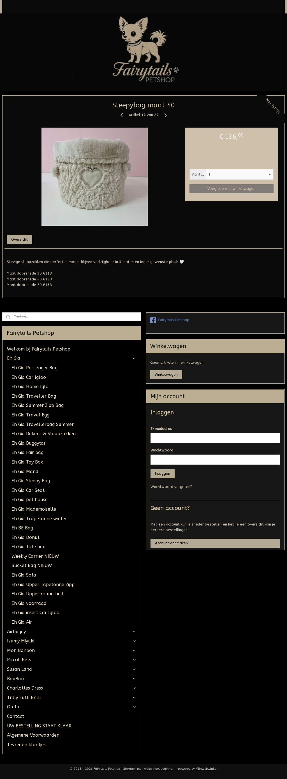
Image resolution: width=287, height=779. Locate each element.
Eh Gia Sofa (23, 575)
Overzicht (19, 239)
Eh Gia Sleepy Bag (30, 480)
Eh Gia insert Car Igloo (35, 612)
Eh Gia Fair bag (27, 452)
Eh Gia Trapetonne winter (39, 518)
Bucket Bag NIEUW (31, 565)
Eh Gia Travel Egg (30, 415)
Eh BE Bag (22, 528)
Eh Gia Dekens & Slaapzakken (43, 433)
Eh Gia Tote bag (28, 546)
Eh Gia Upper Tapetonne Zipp (43, 584)
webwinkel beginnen (159, 769)
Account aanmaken (171, 543)
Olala (71, 706)
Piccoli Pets (71, 659)
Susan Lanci (71, 669)
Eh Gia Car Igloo (28, 377)
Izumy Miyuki (71, 641)
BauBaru (71, 678)
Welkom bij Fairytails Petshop (38, 349)
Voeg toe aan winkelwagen (231, 189)
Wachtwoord (162, 450)
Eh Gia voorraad (29, 603)
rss (139, 769)
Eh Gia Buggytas (28, 443)
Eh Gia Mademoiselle (33, 509)
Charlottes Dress (71, 688)
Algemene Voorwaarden (33, 735)
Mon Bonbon (71, 650)
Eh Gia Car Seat (28, 490)
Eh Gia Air (21, 622)
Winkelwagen (166, 374)
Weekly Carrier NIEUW (35, 556)
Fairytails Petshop (169, 320)
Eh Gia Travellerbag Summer (42, 424)
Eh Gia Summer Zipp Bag (37, 405)
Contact (15, 716)
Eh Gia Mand (24, 471)
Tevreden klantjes (26, 744)
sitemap (128, 769)
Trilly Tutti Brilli (71, 697)
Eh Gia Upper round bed (37, 593)
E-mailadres (161, 429)
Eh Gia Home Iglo (29, 386)
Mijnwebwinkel (206, 769)
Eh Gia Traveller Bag (33, 396)
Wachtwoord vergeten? (171, 487)
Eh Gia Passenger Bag (34, 367)
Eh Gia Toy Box (27, 462)
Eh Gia (71, 358)
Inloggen (162, 473)
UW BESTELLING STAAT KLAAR (39, 726)
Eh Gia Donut (25, 537)
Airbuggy (71, 631)
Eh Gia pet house (29, 499)
